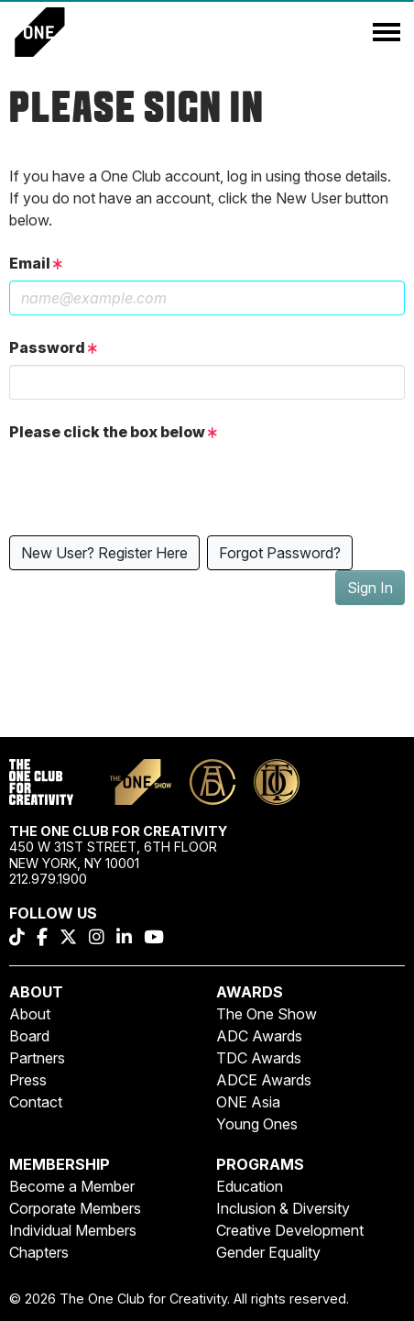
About (29, 1014)
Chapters (39, 1252)
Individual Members (72, 1230)
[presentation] (148, 485)
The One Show (266, 1014)
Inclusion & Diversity (283, 1208)
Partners (37, 1058)
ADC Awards (259, 1036)
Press (28, 1080)
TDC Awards (258, 1058)
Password (53, 347)
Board (29, 1036)
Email (35, 263)
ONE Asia (248, 1102)
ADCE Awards (263, 1080)
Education (249, 1186)
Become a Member (72, 1186)
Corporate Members (75, 1208)
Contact (35, 1102)
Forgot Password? (280, 553)
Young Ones (257, 1124)
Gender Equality (268, 1252)
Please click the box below (113, 432)
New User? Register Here (104, 553)
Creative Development (290, 1230)
